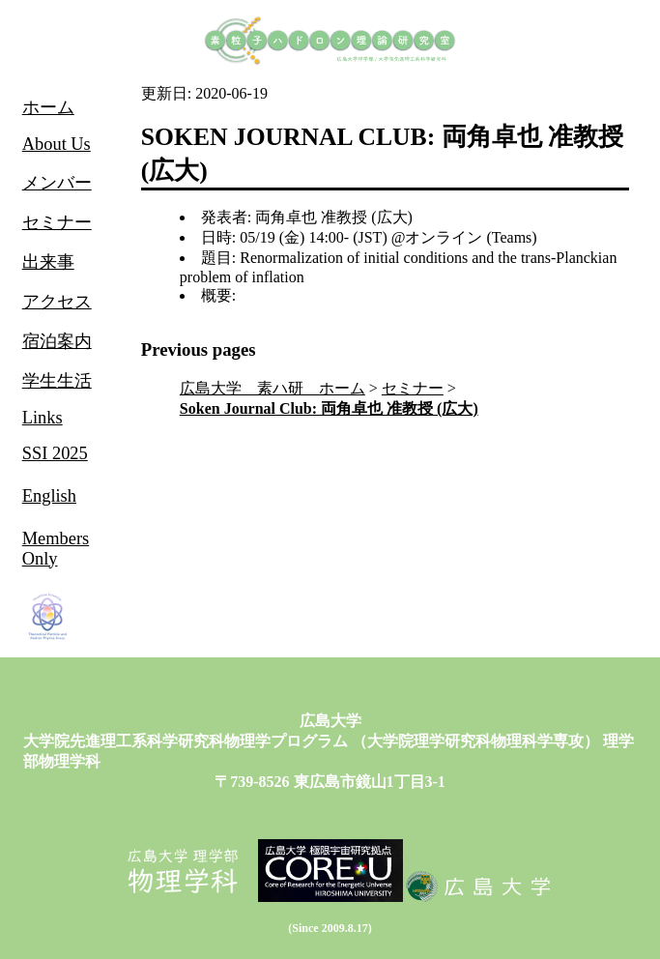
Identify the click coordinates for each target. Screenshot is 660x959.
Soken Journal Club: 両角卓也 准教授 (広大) (329, 408)
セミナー (413, 388)
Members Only (55, 548)
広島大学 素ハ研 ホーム (272, 388)
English (49, 496)
